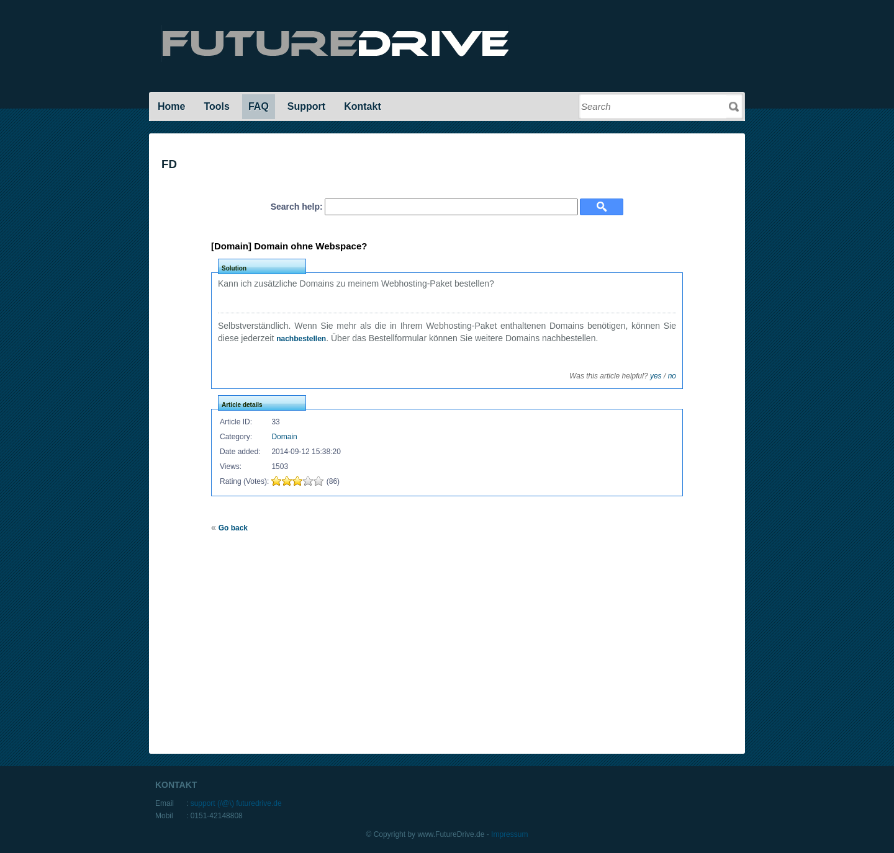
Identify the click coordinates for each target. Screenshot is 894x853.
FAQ (258, 106)
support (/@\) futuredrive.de (236, 803)
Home (171, 106)
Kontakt (362, 106)
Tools (216, 106)
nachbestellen (301, 338)
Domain (284, 436)
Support (306, 106)
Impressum (509, 834)
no (672, 376)
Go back (233, 528)
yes (656, 376)
